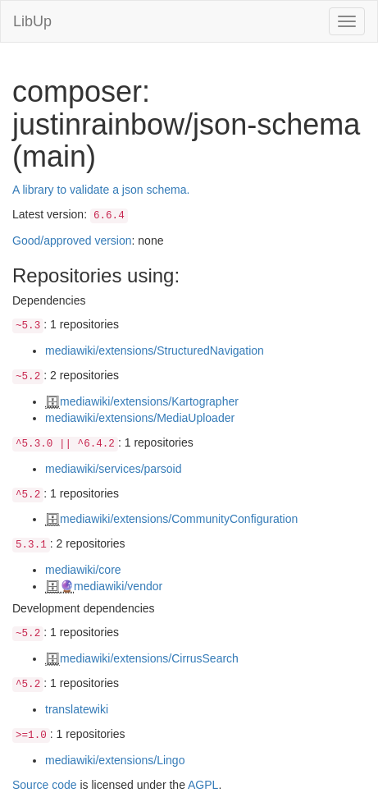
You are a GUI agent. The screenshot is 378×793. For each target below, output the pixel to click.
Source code (44, 784)
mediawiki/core (83, 569)
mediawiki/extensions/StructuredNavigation (154, 350)
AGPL (203, 784)
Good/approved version (72, 240)
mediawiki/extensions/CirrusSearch (149, 658)
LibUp (32, 21)
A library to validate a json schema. (100, 189)
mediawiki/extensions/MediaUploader (140, 417)
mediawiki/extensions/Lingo (114, 760)
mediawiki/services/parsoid (113, 468)
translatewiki (76, 709)
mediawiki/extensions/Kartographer (149, 401)
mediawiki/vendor (118, 586)
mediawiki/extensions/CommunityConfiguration (179, 518)
